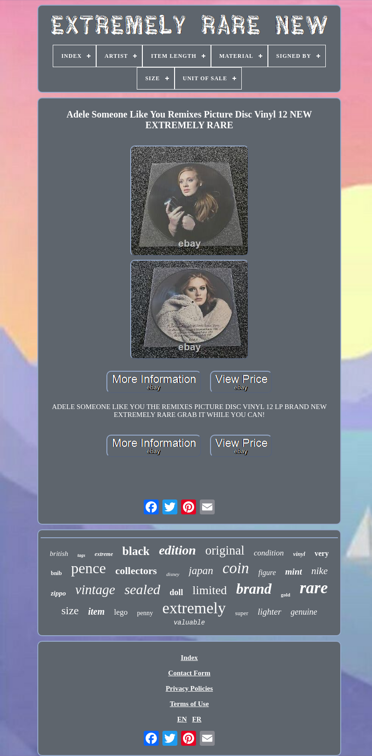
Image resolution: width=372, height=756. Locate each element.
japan (201, 570)
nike (319, 570)
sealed (143, 589)
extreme (104, 554)
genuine (304, 612)
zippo (58, 593)
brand (254, 589)
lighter (269, 612)
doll (176, 592)
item (96, 611)
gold (285, 594)
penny (145, 613)
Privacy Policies (189, 688)
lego (120, 612)
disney (172, 574)
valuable (189, 622)
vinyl (299, 553)
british (59, 553)
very (322, 553)
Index (189, 657)
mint (293, 571)
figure (267, 572)
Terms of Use (189, 703)
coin (236, 568)
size (69, 610)
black (135, 551)
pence (88, 568)
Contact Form (189, 673)
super (241, 613)
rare (314, 588)
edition (177, 550)
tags (81, 555)
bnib (56, 573)
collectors (136, 570)
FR (197, 719)
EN (182, 719)
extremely (194, 608)
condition (269, 552)
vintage (95, 589)
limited (209, 590)
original (225, 550)
